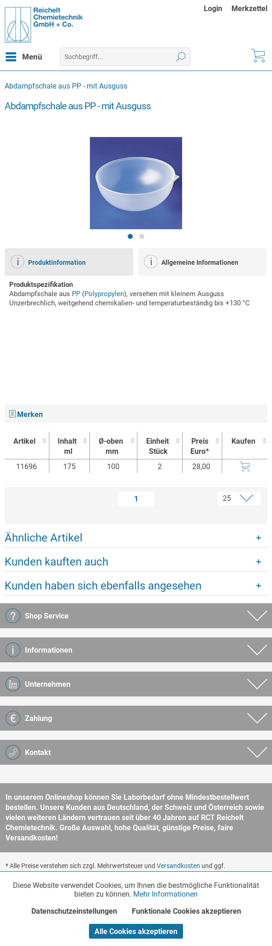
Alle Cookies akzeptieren (136, 931)
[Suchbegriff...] (125, 57)
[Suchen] (180, 57)
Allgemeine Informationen (191, 261)
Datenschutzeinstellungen (74, 911)
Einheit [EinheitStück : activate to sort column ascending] (157, 447)
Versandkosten (178, 865)
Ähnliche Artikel (44, 537)
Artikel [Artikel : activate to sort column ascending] (24, 441)
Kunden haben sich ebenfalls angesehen (103, 585)
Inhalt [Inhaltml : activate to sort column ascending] (67, 447)
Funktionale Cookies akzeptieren (186, 911)
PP (76, 294)
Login (213, 8)
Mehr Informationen (165, 894)
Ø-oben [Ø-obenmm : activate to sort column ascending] (111, 447)
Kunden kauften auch (56, 561)
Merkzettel (249, 8)
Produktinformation (48, 261)
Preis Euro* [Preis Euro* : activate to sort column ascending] (199, 446)
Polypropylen (104, 294)
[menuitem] (217, 8)
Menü (24, 55)
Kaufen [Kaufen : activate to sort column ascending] (243, 441)
